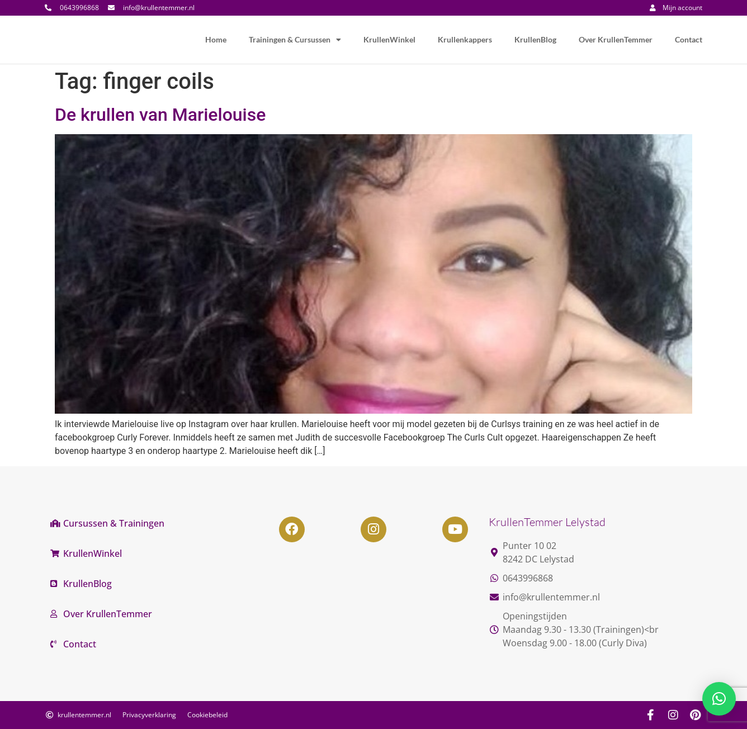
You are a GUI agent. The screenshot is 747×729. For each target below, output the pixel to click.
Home (215, 39)
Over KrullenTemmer (616, 39)
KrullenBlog (535, 39)
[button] (719, 699)
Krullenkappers (465, 39)
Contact (688, 39)
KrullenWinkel (389, 39)
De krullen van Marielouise (160, 114)
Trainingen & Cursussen (295, 39)
